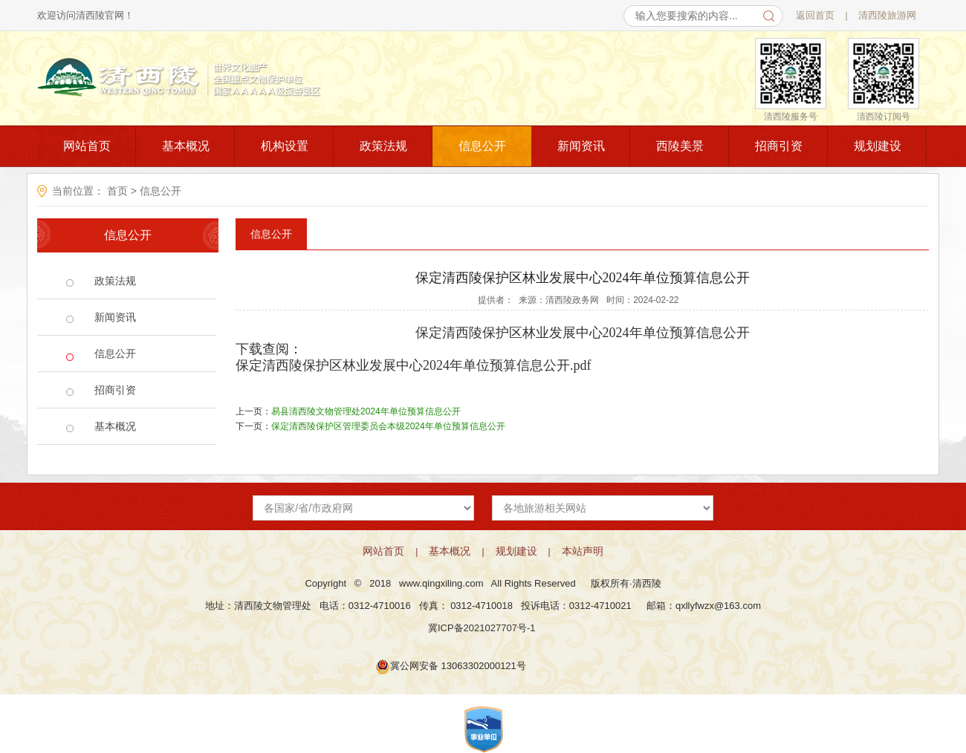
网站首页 (87, 146)
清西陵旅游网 (887, 15)
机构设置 (284, 146)
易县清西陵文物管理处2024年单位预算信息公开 (366, 411)
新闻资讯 (581, 146)
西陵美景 (680, 146)
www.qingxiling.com (441, 583)
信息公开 (482, 146)
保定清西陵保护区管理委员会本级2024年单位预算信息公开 (388, 426)
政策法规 (383, 146)
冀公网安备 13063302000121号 (458, 665)
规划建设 (877, 146)
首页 (117, 191)
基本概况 (186, 146)
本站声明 (582, 551)
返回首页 (815, 15)
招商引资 (779, 146)
